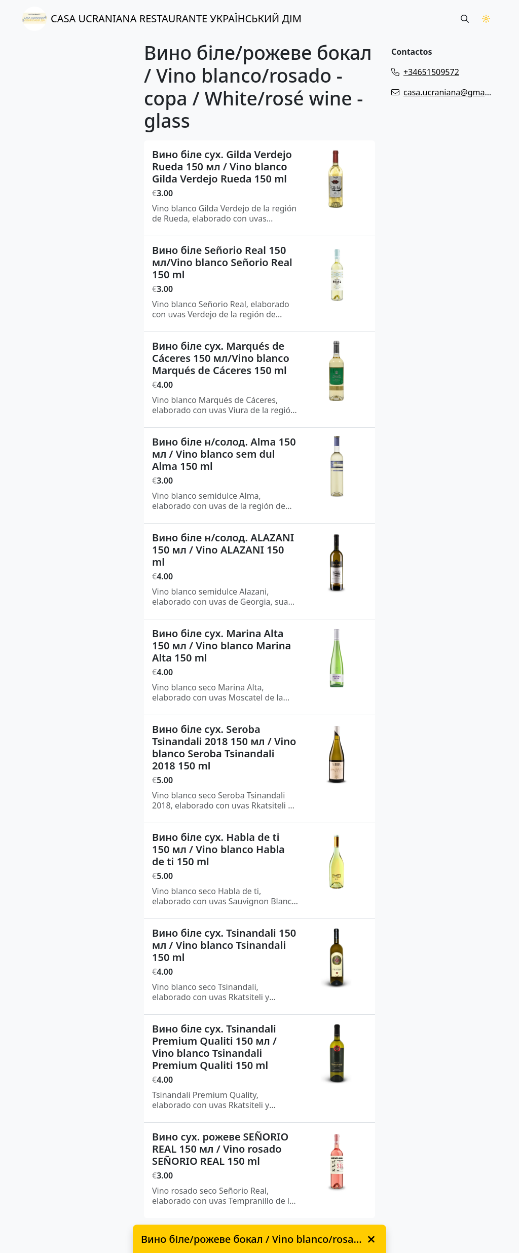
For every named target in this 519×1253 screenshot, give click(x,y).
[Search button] (464, 18)
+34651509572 (425, 72)
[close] (371, 1239)
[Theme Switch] (486, 18)
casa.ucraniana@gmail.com (449, 92)
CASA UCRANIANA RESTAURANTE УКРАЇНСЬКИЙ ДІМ (162, 19)
